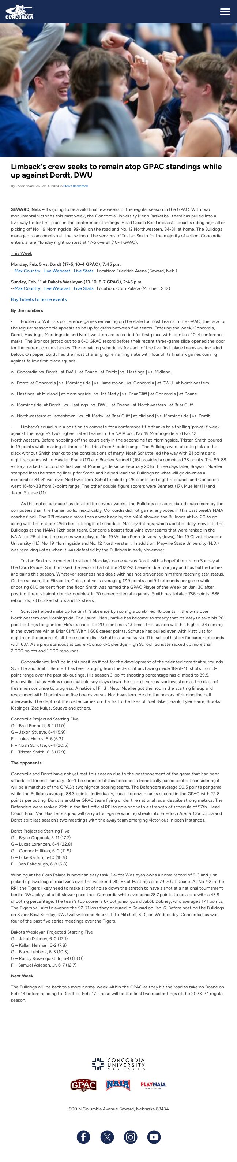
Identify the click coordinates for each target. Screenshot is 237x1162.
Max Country (27, 270)
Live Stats (84, 270)
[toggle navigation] (225, 11)
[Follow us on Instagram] (130, 1137)
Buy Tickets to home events (39, 299)
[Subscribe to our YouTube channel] (153, 1137)
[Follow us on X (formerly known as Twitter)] (106, 1137)
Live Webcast (57, 270)
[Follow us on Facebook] (83, 1137)
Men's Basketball (75, 186)
